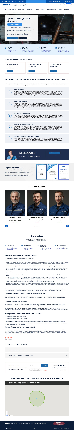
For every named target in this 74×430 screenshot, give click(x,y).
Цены (60, 9)
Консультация (23, 38)
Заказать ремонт (13, 38)
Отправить (44, 365)
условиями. (45, 370)
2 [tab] (35, 226)
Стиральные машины (10, 9)
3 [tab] (36, 226)
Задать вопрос (55, 153)
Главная (6, 12)
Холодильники (22, 12)
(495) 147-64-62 (58, 157)
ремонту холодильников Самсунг (40, 84)
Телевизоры (21, 9)
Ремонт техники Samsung (13, 12)
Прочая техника (40, 9)
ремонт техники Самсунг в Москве (58, 289)
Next (67, 226)
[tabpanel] (15, 207)
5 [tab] (38, 226)
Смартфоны (30, 9)
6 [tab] (39, 226)
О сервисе (21, 1)
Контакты (66, 9)
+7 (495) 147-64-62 (37, 242)
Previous (6, 226)
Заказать (10, 71)
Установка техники (51, 9)
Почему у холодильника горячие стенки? (18, 350)
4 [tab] (37, 226)
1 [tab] (34, 226)
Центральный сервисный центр (9, 1)
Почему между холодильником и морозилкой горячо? (21, 355)
